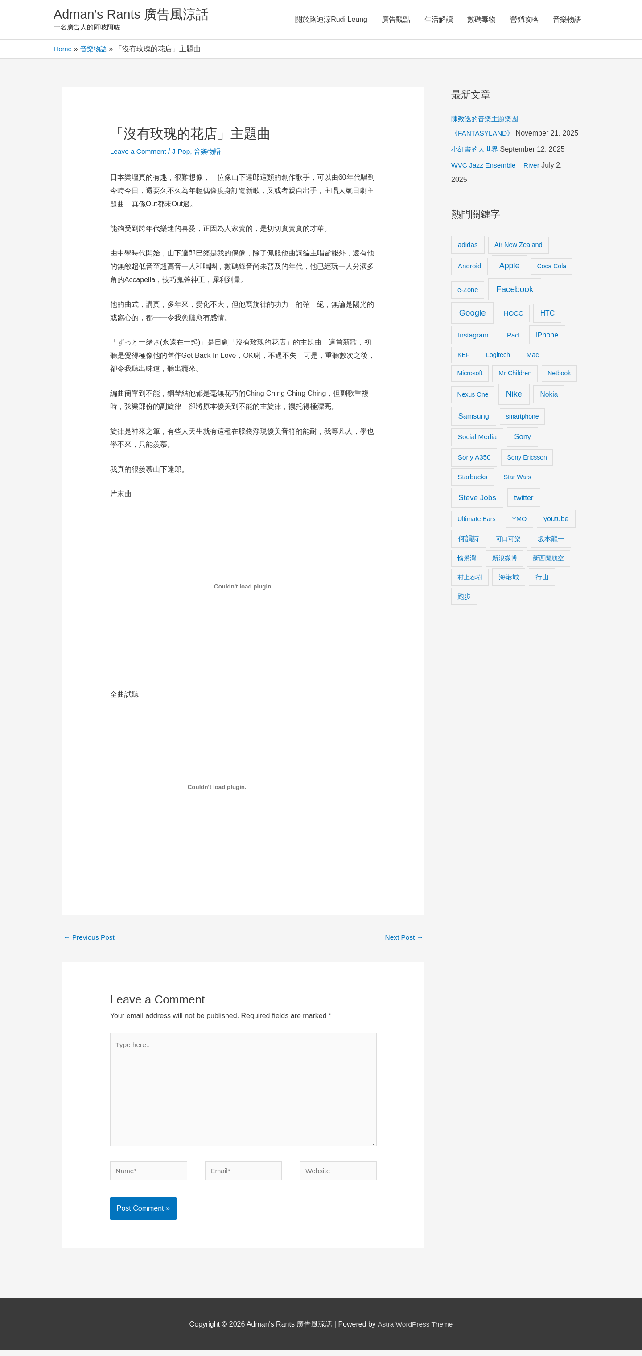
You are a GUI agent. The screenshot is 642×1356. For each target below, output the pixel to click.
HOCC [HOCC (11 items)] (513, 328)
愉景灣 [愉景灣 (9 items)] (466, 573)
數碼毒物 (481, 20)
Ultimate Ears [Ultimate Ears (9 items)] (476, 534)
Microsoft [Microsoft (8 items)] (470, 388)
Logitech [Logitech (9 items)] (498, 370)
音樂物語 (567, 20)
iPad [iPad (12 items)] (512, 350)
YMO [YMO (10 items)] (519, 534)
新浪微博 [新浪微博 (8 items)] (504, 573)
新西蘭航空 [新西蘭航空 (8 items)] (548, 573)
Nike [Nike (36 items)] (514, 409)
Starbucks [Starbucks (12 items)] (473, 492)
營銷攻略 (524, 20)
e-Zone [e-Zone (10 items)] (467, 304)
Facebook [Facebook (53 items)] (514, 304)
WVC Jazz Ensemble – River (497, 181)
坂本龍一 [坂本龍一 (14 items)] (551, 554)
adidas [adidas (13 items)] (468, 259)
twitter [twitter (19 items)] (523, 513)
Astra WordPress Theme (415, 1330)
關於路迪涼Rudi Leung (331, 20)
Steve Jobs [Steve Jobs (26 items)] (477, 513)
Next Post (403, 938)
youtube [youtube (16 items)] (555, 534)
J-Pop (183, 152)
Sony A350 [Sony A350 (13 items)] (474, 473)
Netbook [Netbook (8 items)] (559, 388)
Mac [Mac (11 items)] (533, 370)
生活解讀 (438, 20)
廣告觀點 (396, 20)
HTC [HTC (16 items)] (547, 328)
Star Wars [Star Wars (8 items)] (517, 492)
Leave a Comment (139, 152)
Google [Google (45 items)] (472, 328)
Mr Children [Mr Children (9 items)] (514, 388)
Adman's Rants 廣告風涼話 (134, 15)
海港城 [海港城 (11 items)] (509, 592)
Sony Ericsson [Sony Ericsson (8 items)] (527, 473)
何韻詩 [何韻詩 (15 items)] (468, 554)
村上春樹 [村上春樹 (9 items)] (469, 592)
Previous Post (89, 938)
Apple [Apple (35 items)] (509, 281)
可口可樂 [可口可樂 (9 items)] (508, 554)
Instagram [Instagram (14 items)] (473, 350)
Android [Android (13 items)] (470, 281)
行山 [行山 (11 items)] (542, 592)
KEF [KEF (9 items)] (463, 370)
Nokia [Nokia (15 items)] (549, 410)
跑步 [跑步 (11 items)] (464, 611)
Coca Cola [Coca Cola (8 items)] (551, 281)
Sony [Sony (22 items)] (522, 452)
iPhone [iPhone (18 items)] (547, 350)
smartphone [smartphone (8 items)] (522, 432)
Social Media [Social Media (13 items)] (477, 452)
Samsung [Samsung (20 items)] (473, 431)
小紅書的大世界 (476, 164)
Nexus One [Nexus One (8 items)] (473, 410)
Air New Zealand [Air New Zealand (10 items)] (518, 259)
